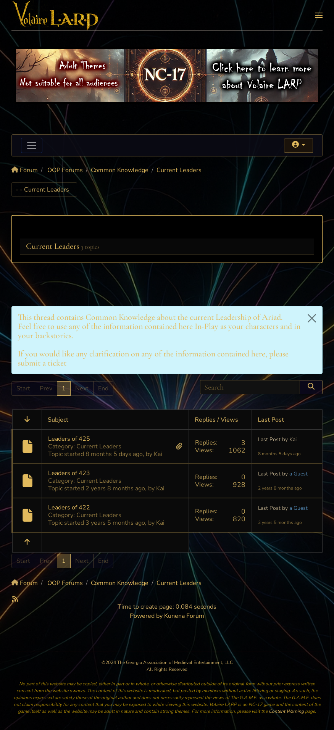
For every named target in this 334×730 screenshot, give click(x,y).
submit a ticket (42, 363)
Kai (158, 454)
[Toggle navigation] (31, 145)
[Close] (312, 318)
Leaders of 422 (69, 507)
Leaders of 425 (69, 439)
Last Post (269, 439)
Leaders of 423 (69, 473)
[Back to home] (55, 15)
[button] (319, 15)
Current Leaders (52, 246)
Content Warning (286, 711)
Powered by (146, 616)
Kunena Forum (184, 616)
